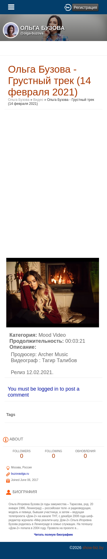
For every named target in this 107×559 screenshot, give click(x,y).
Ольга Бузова (18, 100)
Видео (38, 100)
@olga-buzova (32, 33)
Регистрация (85, 7)
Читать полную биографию (53, 534)
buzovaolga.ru (20, 473)
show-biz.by (93, 547)
